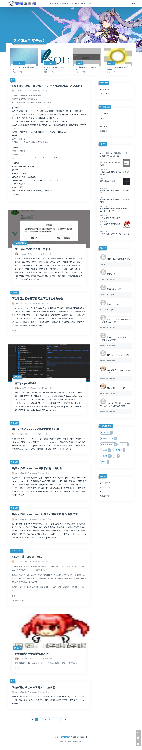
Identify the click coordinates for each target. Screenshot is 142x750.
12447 (45, 388)
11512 (41, 519)
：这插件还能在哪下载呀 (115, 357)
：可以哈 (115, 390)
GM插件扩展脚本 (109, 438)
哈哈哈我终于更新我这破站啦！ (33, 653)
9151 (41, 434)
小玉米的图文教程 (109, 444)
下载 (56, 3)
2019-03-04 (31, 519)
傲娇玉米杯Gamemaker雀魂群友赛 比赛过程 (37, 468)
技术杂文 (124, 444)
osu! (101, 122)
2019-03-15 (31, 434)
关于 (91, 3)
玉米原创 (106, 456)
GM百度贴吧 (105, 483)
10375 (41, 303)
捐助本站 (84, 3)
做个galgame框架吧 (26, 383)
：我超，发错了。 (115, 292)
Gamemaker (20, 243)
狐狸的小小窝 (105, 487)
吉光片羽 (80, 741)
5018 (41, 91)
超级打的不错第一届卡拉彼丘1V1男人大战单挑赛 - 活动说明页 (47, 86)
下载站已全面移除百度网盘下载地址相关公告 (37, 298)
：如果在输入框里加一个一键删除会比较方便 (115, 323)
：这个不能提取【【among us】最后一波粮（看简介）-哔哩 (115, 407)
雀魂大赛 (14, 423)
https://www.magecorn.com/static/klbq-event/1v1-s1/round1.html (34, 158)
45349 (41, 561)
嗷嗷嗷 (105, 462)
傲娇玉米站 (65, 737)
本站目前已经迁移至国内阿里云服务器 (34, 687)
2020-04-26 (31, 303)
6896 (41, 692)
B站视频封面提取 (106, 89)
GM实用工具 (119, 450)
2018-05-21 (31, 692)
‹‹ (32, 719)
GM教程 (106, 450)
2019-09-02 (34, 388)
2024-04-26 (31, 91)
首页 (51, 3)
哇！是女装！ (65, 3)
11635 (45, 658)
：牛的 (115, 276)
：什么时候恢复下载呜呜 (115, 261)
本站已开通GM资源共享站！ (28, 556)
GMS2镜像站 (105, 496)
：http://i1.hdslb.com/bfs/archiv (115, 374)
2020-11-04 (34, 254)
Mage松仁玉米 (19, 91)
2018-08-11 (34, 658)
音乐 (102, 118)
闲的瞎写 (14, 292)
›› (65, 719)
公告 (12, 80)
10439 (45, 254)
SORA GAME (105, 492)
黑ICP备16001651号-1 (79, 737)
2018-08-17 (31, 561)
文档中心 (75, 3)
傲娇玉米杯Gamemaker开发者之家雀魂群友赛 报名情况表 (45, 514)
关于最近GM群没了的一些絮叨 (32, 249)
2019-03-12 (31, 473)
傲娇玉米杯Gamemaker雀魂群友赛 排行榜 (36, 429)
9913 (41, 473)
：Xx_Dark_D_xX (115, 307)
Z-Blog (69, 741)
